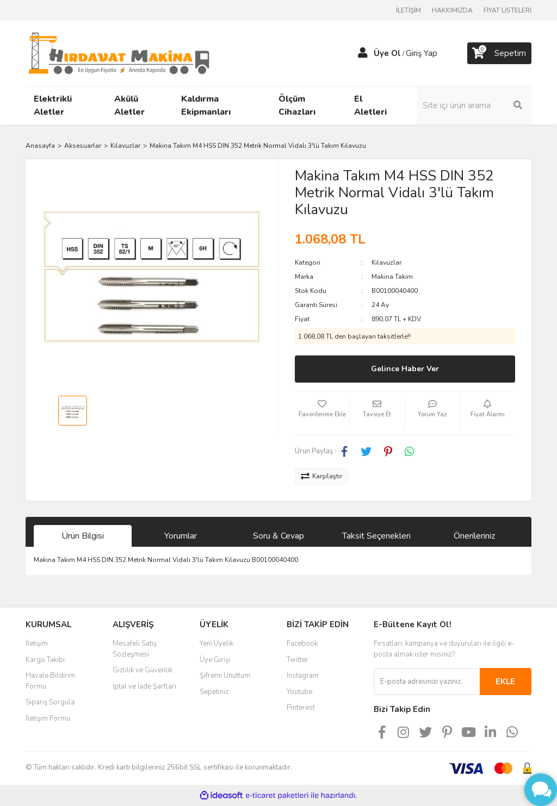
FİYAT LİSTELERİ (507, 10)
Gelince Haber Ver (405, 369)
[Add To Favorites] (322, 413)
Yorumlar (180, 536)
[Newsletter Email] (427, 681)
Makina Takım (392, 276)
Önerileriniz (474, 536)
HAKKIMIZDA (452, 10)
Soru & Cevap (278, 536)
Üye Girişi (215, 660)
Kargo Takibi (45, 660)
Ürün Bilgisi (82, 536)
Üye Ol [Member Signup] (387, 53)
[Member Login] (363, 53)
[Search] (474, 105)
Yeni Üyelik (216, 643)
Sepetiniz (214, 692)
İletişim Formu (48, 718)
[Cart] (499, 53)
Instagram (303, 675)
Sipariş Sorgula (50, 702)
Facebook (302, 643)
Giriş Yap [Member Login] (421, 53)
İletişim (37, 643)
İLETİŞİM (408, 10)
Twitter (297, 660)
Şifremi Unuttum (225, 675)
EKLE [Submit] (505, 681)
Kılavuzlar (386, 262)
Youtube (299, 692)
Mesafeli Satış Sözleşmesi (135, 649)
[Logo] (119, 52)
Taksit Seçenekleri (376, 536)
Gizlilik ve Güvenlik (142, 670)
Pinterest (301, 708)
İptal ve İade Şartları (144, 686)
